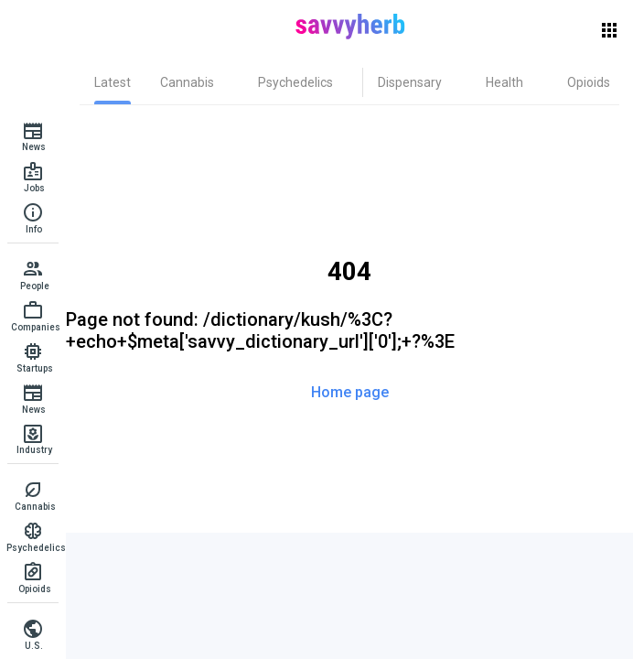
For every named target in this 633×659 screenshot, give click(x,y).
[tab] (112, 82)
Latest (112, 82)
